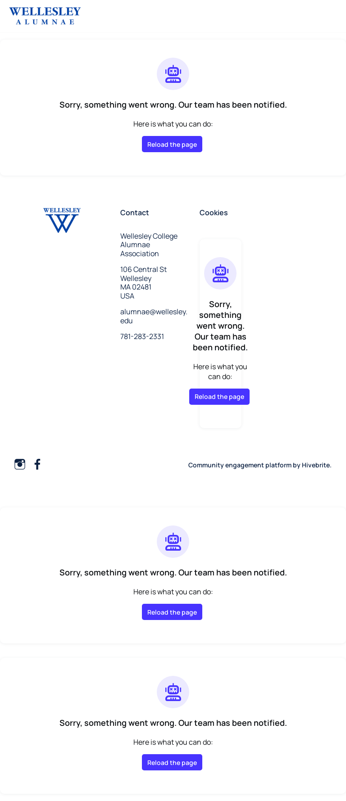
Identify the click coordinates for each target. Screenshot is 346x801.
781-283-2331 (142, 336)
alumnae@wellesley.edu (153, 316)
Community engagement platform (239, 465)
